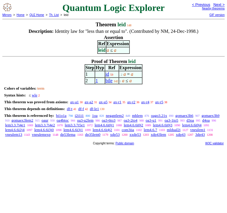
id (107, 74)
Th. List (54, 15)
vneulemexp (41, 134)
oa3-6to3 (108, 120)
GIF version (217, 15)
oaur (44, 120)
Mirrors (7, 15)
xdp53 (115, 134)
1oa (95, 115)
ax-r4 (145, 102)
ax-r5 (159, 102)
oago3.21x (159, 115)
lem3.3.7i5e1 (75, 125)
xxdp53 (135, 134)
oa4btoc (63, 120)
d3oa (190, 120)
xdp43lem (158, 134)
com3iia (128, 130)
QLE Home (37, 15)
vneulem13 (13, 134)
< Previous (201, 4)
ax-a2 (89, 102)
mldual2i (173, 130)
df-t (69, 108)
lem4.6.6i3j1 (73, 130)
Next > (219, 4)
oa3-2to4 (130, 120)
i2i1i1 (79, 115)
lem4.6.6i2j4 (15, 130)
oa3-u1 (151, 120)
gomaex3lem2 (22, 120)
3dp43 (200, 134)
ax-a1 (74, 102)
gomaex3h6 (184, 115)
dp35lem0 (92, 134)
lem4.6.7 (150, 130)
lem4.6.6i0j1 (104, 125)
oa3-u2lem (85, 120)
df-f (81, 108)
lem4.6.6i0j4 (192, 125)
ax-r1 (117, 102)
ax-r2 (131, 102)
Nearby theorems (213, 8)
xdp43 (181, 134)
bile (109, 80)
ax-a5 (103, 102)
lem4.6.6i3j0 (44, 130)
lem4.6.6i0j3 (162, 125)
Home (21, 15)
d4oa (206, 120)
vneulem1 (197, 130)
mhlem (137, 115)
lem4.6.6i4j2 (102, 130)
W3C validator (214, 143)
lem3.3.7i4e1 (15, 125)
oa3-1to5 (171, 120)
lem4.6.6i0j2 (133, 125)
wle (34, 95)
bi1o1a (61, 115)
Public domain (125, 143)
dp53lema (67, 134)
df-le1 (94, 108)
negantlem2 (115, 115)
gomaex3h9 (211, 115)
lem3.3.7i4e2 (45, 125)
